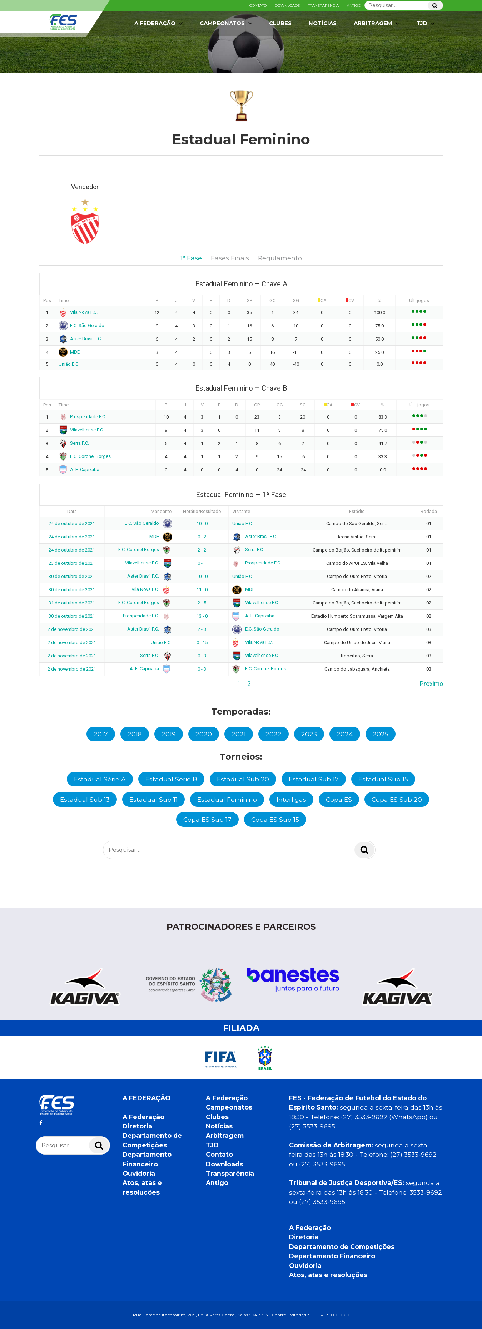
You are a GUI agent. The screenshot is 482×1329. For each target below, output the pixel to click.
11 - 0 (202, 589)
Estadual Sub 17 (314, 779)
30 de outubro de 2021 (72, 576)
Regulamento (280, 258)
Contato (258, 5)
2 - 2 (202, 550)
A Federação (159, 23)
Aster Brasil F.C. (80, 338)
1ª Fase (191, 258)
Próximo (431, 683)
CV (351, 300)
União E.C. (69, 364)
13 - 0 (202, 616)
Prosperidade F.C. (82, 416)
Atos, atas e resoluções (328, 1275)
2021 (239, 734)
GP (249, 300)
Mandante (161, 511)
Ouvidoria (139, 1173)
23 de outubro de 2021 (72, 563)
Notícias (323, 23)
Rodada (429, 511)
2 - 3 (202, 629)
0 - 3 (202, 655)
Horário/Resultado (202, 511)
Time (64, 300)
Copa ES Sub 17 (207, 819)
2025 (380, 734)
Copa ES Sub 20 (397, 799)
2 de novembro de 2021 (72, 629)
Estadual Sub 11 (153, 799)
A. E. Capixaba (79, 469)
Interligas (291, 799)
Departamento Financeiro (332, 1256)
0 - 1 (202, 563)
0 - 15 (202, 642)
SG (296, 300)
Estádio (357, 511)
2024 (345, 734)
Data (72, 511)
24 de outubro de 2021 (72, 523)
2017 (101, 734)
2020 (203, 734)
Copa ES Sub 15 (275, 819)
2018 (135, 734)
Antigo (354, 5)
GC (272, 300)
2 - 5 (202, 603)
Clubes (280, 23)
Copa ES (339, 799)
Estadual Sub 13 (85, 799)
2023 (309, 734)
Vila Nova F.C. (78, 312)
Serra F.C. (74, 443)
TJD (426, 23)
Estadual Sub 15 (383, 779)
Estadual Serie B (171, 779)
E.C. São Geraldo (82, 325)
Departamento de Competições (341, 1246)
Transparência (323, 5)
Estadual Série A (100, 779)
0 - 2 (202, 536)
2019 (169, 734)
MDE (69, 352)
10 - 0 (202, 523)
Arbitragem (377, 23)
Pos (47, 300)
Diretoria (137, 1126)
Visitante (241, 511)
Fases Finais (230, 258)
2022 (273, 734)
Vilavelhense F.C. (81, 430)
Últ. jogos (419, 300)
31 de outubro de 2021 (72, 603)
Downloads (287, 5)
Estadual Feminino (227, 799)
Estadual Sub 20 (243, 779)
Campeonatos (227, 23)
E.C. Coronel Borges (85, 456)
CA (323, 300)
